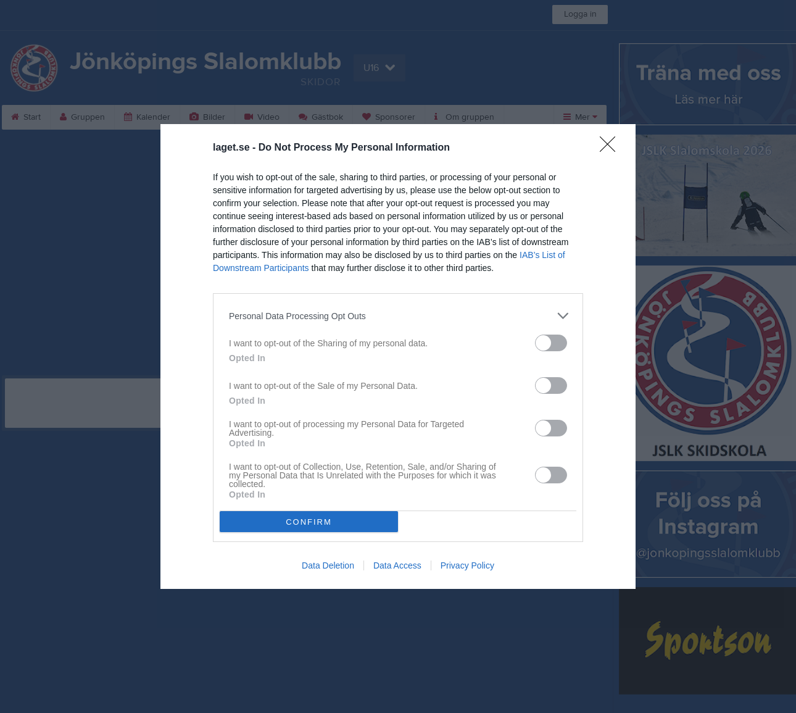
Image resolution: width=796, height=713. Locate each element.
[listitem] (398, 315)
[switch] (551, 343)
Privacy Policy (467, 565)
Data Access (397, 565)
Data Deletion (328, 565)
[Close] (611, 148)
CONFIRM (309, 522)
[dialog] (398, 356)
